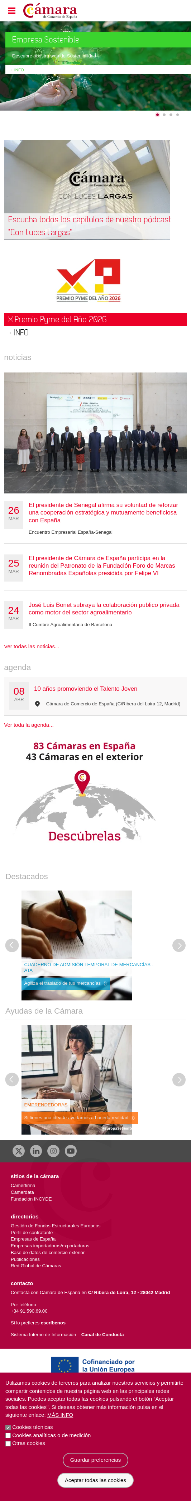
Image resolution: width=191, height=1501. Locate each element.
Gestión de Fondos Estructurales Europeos (56, 1225)
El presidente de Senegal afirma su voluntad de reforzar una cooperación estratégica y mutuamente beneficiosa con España (103, 512)
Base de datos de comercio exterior (48, 1252)
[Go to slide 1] (157, 114)
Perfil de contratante (32, 1232)
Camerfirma (23, 1185)
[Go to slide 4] (177, 114)
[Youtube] (71, 1151)
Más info (60, 1415)
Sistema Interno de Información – (67, 1334)
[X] (19, 1151)
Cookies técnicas (32, 1427)
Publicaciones (25, 1259)
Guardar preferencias (95, 1460)
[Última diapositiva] (12, 945)
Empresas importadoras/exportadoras (50, 1245)
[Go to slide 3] (170, 114)
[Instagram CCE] (53, 1151)
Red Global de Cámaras (36, 1265)
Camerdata (22, 1192)
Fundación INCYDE (31, 1199)
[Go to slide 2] (164, 114)
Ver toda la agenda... (28, 725)
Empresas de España (33, 1239)
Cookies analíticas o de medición (51, 1435)
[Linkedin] (36, 1151)
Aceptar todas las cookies (95, 1480)
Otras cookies (28, 1443)
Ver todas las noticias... (31, 646)
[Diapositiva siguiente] (179, 945)
